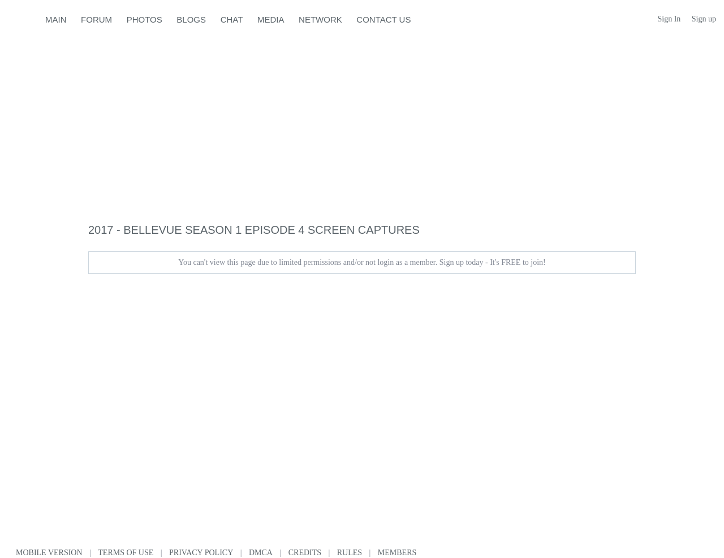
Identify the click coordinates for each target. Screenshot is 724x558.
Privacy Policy (201, 552)
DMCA (261, 552)
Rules (349, 552)
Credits (304, 552)
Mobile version (49, 552)
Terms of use (125, 552)
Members (397, 552)
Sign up (704, 19)
